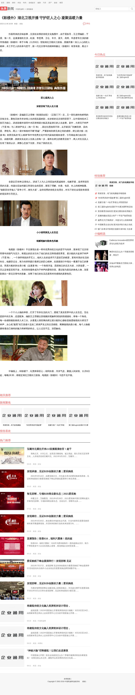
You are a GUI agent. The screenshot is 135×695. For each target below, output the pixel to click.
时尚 (24, 3)
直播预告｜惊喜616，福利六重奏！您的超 (49, 538)
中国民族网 (20, 9)
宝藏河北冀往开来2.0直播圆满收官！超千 (49, 449)
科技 (19, 3)
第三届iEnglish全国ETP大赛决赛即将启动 (125, 97)
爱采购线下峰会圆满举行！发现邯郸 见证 (49, 561)
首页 (2, 3)
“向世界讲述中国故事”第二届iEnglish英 (124, 76)
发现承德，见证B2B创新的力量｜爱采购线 (50, 471)
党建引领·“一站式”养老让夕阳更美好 (104, 97)
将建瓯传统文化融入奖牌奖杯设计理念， (49, 605)
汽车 (44, 3)
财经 (13, 3)
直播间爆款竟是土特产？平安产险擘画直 (124, 117)
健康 (39, 3)
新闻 (8, 3)
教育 (61, 3)
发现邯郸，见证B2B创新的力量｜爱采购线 (50, 583)
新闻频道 (30, 9)
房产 (50, 3)
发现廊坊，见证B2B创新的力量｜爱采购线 (50, 516)
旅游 (55, 3)
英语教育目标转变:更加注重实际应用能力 (104, 117)
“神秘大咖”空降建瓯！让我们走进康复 (47, 650)
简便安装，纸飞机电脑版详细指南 (104, 76)
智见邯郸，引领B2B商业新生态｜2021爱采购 (51, 493)
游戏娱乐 (32, 3)
